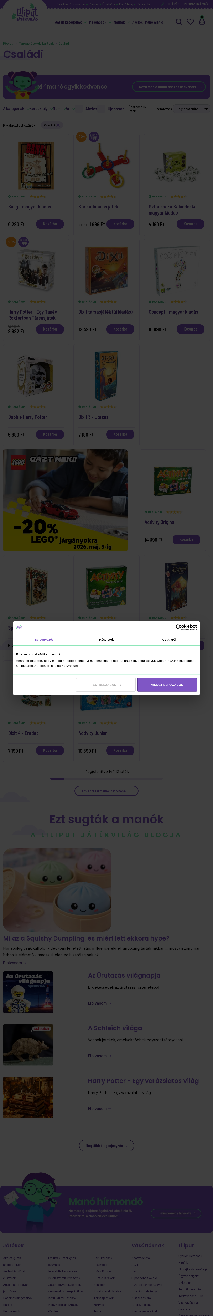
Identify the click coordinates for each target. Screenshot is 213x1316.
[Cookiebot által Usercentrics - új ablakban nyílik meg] (179, 627)
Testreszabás (106, 684)
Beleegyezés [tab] (44, 639)
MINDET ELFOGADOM (167, 684)
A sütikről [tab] (169, 639)
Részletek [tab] (106, 639)
